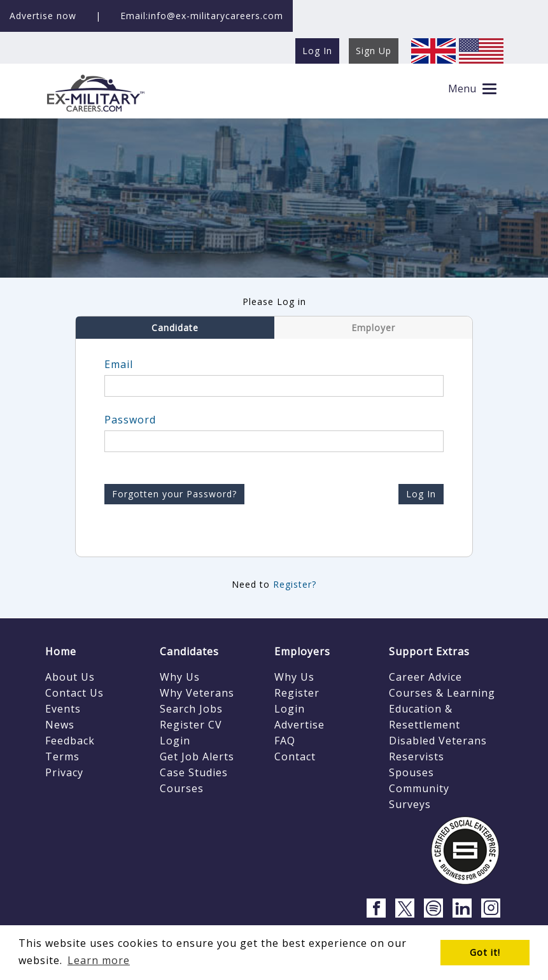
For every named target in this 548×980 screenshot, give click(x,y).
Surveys (410, 804)
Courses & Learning (442, 693)
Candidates (189, 651)
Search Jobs (191, 709)
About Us (70, 677)
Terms (62, 756)
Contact (295, 756)
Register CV (191, 725)
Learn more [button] (98, 960)
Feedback (70, 741)
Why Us (180, 677)
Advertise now (43, 16)
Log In (421, 494)
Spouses (411, 772)
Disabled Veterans (438, 741)
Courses (182, 788)
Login (175, 741)
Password (130, 420)
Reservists (416, 756)
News (59, 725)
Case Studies (194, 772)
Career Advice (425, 677)
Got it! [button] (485, 952)
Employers (302, 651)
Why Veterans (197, 693)
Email (118, 364)
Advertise (299, 725)
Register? (294, 584)
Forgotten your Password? (174, 494)
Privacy (64, 772)
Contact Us (74, 693)
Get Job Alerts (197, 756)
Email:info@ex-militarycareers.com (201, 16)
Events (63, 709)
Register (297, 693)
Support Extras (429, 651)
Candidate (175, 328)
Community (419, 788)
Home (60, 651)
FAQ (284, 741)
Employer (373, 328)
